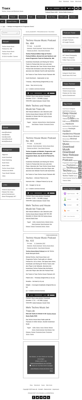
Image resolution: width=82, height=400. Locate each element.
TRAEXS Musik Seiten (69, 91)
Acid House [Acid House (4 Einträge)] (66, 108)
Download (47, 96)
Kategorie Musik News (69, 73)
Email (44, 101)
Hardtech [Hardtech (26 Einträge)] (67, 131)
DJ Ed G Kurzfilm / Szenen (10, 56)
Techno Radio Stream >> (66, 12)
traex (30, 46)
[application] (41, 93)
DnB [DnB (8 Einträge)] (64, 121)
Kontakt (40, 389)
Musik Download (37, 48)
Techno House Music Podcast (34, 114)
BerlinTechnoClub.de (69, 88)
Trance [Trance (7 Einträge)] (65, 180)
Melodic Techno (49, 222)
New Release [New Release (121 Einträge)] (71, 154)
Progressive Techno (49, 124)
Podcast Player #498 (51, 12)
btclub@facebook (7, 141)
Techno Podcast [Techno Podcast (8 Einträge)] (72, 173)
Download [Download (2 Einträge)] (68, 121)
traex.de (34, 389)
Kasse (72, 1)
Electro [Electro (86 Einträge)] (75, 121)
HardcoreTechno (42, 122)
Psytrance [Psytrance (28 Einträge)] (71, 165)
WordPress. (50, 393)
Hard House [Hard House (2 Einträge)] (65, 128)
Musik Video (5, 165)
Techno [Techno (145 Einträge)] (67, 170)
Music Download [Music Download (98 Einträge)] (68, 145)
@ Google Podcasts (68, 42)
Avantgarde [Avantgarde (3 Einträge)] (72, 108)
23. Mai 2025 (37, 143)
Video (3, 176)
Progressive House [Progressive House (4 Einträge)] (68, 163)
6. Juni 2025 (37, 46)
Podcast (41, 124)
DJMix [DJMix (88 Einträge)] (71, 118)
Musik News (5, 163)
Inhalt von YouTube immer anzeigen (42, 365)
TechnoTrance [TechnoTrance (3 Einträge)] (75, 178)
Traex (6, 8)
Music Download (36, 224)
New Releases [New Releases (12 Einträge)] (68, 158)
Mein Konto (78, 1)
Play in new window (37, 96)
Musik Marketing (7, 160)
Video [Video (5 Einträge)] (69, 180)
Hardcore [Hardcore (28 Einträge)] (70, 124)
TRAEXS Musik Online (8, 189)
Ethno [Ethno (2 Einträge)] (64, 124)
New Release (35, 124)
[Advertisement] (10, 91)
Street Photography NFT (9, 196)
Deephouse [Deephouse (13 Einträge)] (67, 116)
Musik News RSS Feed (69, 75)
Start (3, 26)
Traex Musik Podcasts (44, 50)
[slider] (38, 93)
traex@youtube (6, 137)
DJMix (34, 222)
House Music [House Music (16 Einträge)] (68, 136)
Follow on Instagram (68, 57)
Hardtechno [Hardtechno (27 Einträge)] (68, 134)
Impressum (55, 389)
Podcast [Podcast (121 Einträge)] (67, 159)
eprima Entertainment (8, 194)
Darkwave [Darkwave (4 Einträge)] (73, 111)
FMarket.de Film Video (69, 93)
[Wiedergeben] (28, 93)
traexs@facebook (7, 139)
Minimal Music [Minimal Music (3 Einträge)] (66, 139)
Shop (60, 1)
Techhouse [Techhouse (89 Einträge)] (72, 167)
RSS (48, 101)
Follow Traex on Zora (69, 60)
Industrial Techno (40, 222)
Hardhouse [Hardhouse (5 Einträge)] (75, 126)
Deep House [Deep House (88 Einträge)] (70, 113)
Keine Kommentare (51, 235)
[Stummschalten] (48, 93)
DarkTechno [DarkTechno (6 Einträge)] (66, 111)
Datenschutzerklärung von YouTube (40, 363)
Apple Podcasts (37, 101)
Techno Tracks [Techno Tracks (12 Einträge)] (68, 176)
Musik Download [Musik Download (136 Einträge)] (69, 151)
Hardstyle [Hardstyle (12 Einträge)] (71, 128)
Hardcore (35, 122)
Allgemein (29, 48)
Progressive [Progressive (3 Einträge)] (76, 160)
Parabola (42, 393)
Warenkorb (66, 1)
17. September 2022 (39, 243)
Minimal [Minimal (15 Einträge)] (76, 136)
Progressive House (40, 332)
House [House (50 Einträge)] (76, 133)
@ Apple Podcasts (68, 40)
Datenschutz (47, 389)
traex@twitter (6, 134)
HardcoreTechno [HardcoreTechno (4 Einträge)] (67, 126)
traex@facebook (6, 132)
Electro (38, 327)
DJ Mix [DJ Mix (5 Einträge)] (77, 118)
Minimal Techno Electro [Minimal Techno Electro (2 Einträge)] (74, 141)
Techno (28, 126)
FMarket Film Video (7, 192)
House (42, 327)
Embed (46, 98)
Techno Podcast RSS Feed (70, 37)
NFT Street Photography (70, 55)
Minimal (46, 327)
